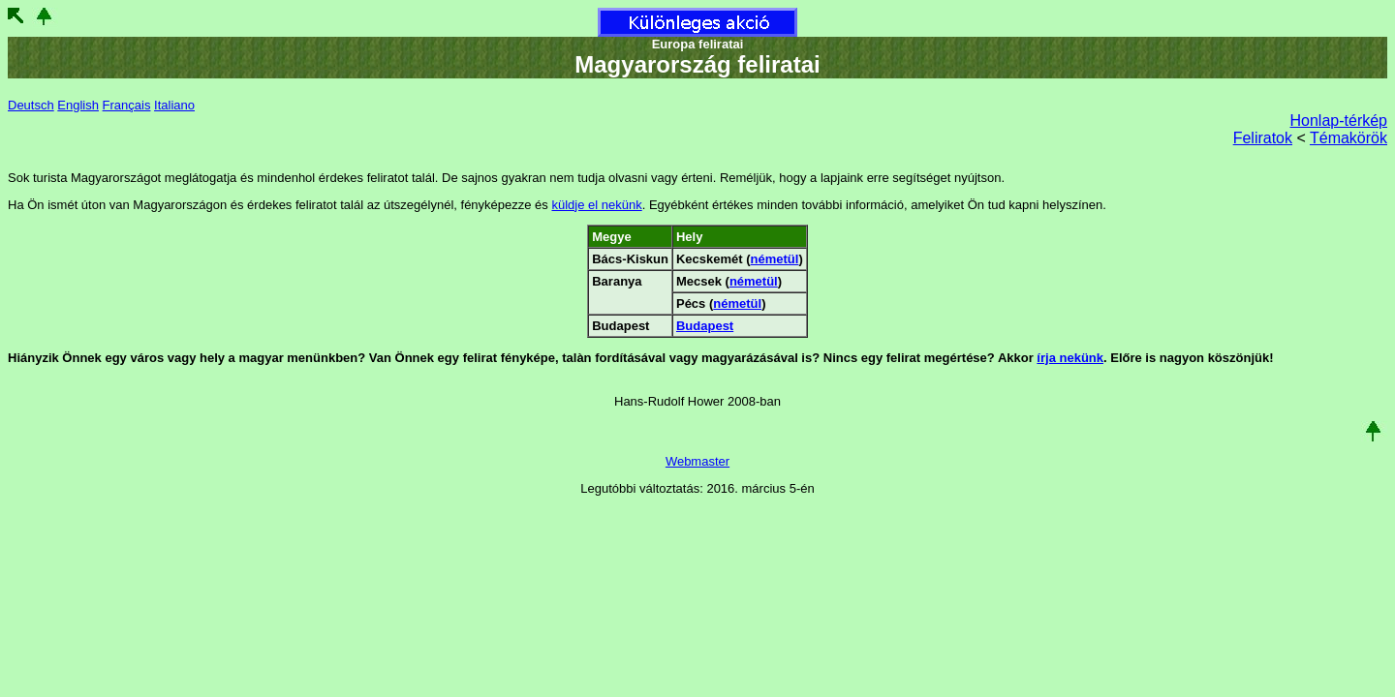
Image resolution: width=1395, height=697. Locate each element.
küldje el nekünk (596, 204)
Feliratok (1262, 138)
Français (127, 105)
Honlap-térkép (1339, 120)
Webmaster (697, 461)
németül (775, 259)
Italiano (174, 105)
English (78, 105)
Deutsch (31, 105)
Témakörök (1348, 138)
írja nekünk (1070, 357)
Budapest (704, 325)
